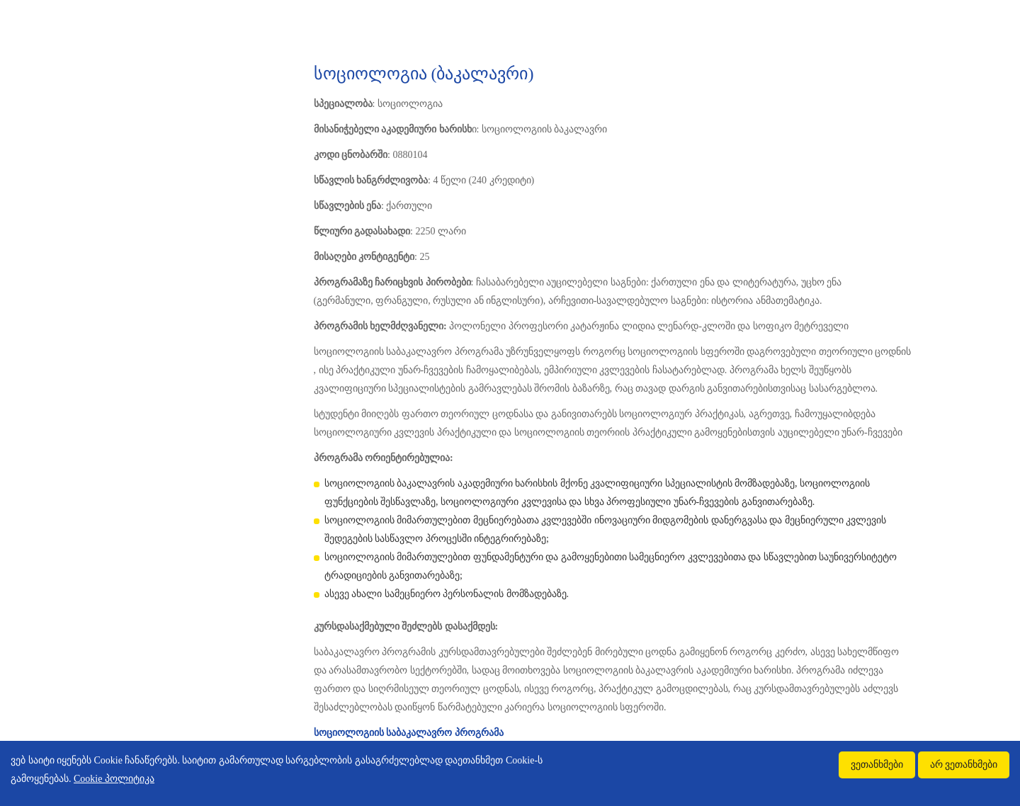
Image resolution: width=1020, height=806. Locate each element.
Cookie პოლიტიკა (114, 778)
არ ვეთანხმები (964, 764)
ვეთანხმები (877, 764)
